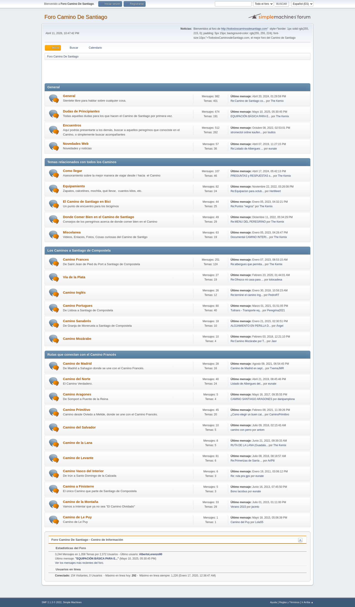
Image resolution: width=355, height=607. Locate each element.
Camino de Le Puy (77, 517)
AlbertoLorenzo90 (150, 554)
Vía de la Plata (74, 277)
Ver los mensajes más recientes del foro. (79, 562)
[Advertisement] (124, 70)
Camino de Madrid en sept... (247, 368)
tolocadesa (275, 279)
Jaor (274, 341)
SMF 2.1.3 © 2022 (52, 602)
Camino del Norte (76, 379)
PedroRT (274, 295)
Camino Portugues (77, 305)
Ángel (279, 325)
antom (260, 429)
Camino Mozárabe (77, 338)
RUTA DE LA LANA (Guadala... (249, 445)
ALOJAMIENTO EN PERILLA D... (250, 325)
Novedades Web (76, 143)
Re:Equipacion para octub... (247, 191)
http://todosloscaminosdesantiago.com (244, 28)
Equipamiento (74, 186)
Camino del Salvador (79, 427)
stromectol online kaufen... (246, 132)
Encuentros (72, 125)
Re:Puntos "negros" (242, 206)
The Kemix (277, 100)
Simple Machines (72, 602)
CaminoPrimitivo (279, 414)
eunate (273, 148)
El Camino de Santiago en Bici (87, 201)
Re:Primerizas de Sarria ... (246, 460)
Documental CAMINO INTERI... (249, 237)
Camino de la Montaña (80, 502)
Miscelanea (72, 232)
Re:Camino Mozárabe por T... (248, 341)
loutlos (272, 132)
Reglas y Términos (289, 602)
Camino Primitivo (76, 410)
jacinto (255, 506)
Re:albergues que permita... (247, 264)
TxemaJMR (277, 368)
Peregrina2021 (276, 310)
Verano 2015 (238, 506)
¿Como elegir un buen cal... (247, 414)
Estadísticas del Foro (68, 548)
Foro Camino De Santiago (75, 17)
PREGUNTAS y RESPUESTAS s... (251, 175)
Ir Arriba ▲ (307, 602)
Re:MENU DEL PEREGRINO (248, 221)
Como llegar (72, 171)
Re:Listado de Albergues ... (246, 148)
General (69, 96)
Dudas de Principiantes (81, 111)
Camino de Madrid (77, 363)
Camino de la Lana (77, 443)
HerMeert (275, 191)
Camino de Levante (78, 458)
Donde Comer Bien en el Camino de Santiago (98, 217)
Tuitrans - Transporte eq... (245, 310)
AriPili (271, 460)
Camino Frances (76, 259)
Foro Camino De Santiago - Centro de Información (87, 539)
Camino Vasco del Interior (83, 471)
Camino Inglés (74, 292)
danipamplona (286, 399)
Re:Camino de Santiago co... (247, 100)
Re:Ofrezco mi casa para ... (247, 279)
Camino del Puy (240, 522)
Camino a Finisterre (78, 486)
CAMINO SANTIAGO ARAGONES (251, 399)
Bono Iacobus (238, 491)
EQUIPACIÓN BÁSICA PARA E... (250, 116)
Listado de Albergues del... (246, 383)
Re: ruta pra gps (240, 476)
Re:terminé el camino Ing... (246, 295)
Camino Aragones (77, 394)
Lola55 (259, 522)
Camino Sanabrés (77, 321)
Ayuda (273, 602)
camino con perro (241, 429)
